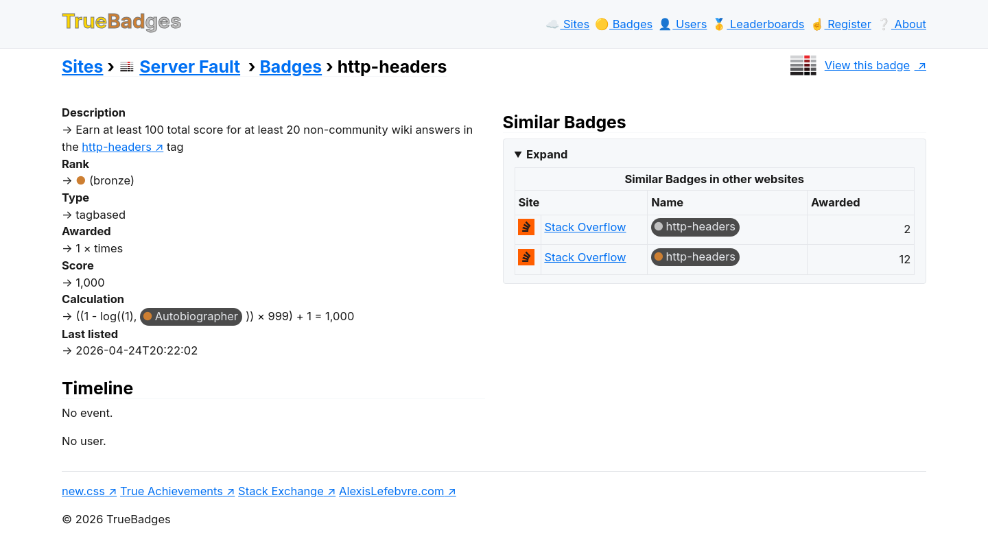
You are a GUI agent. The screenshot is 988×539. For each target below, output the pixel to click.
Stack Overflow (585, 227)
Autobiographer (196, 316)
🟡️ (623, 24)
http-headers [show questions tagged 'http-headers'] (117, 147)
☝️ (840, 24)
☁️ (567, 24)
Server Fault (179, 66)
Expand (546, 154)
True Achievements (171, 491)
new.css (83, 491)
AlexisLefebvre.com (391, 491)
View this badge (848, 65)
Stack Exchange (281, 491)
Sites (82, 66)
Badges (290, 66)
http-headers (701, 226)
